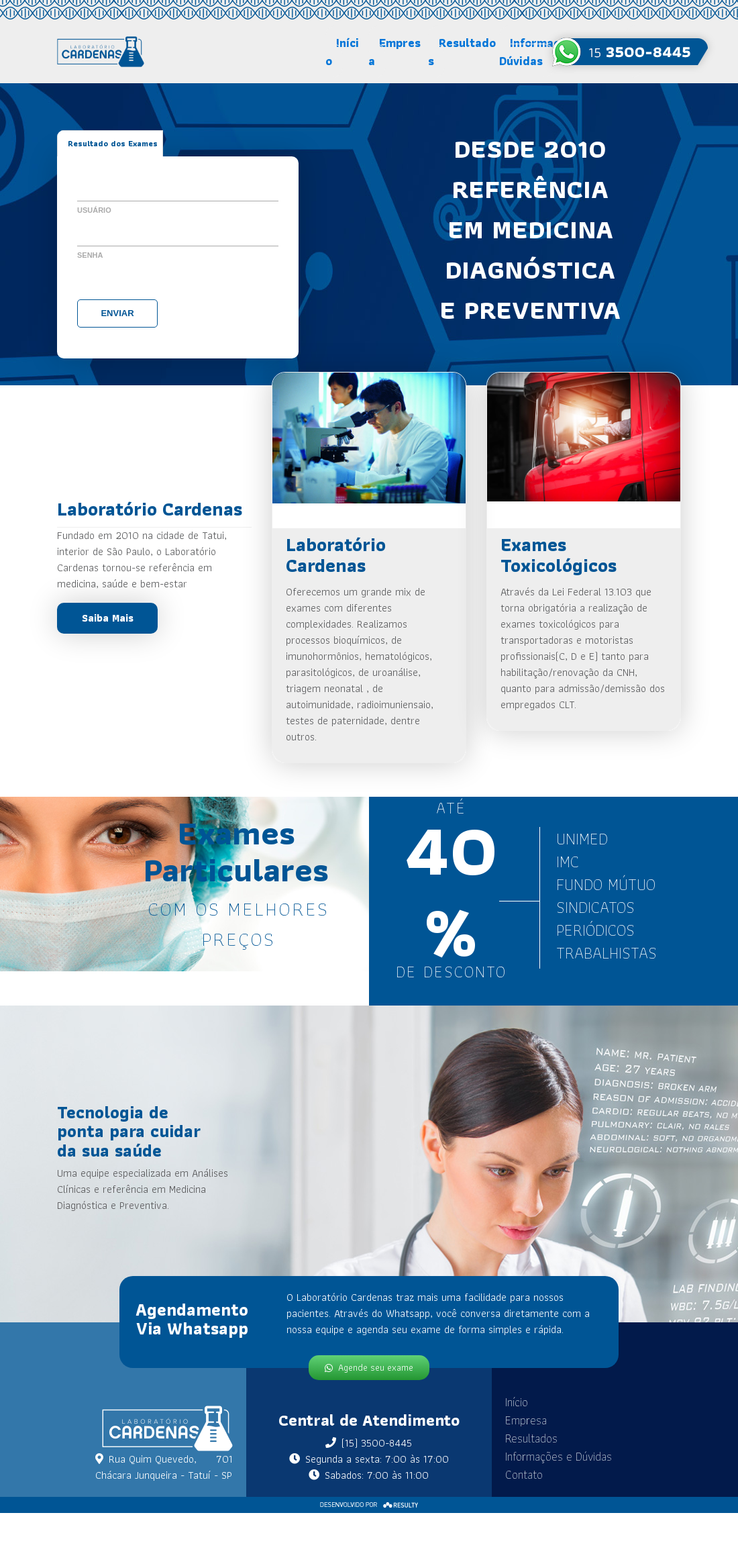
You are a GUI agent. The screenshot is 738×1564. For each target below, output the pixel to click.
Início (342, 51)
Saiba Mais (108, 617)
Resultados (462, 51)
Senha (90, 255)
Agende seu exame (369, 1366)
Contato (511, 1474)
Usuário (94, 210)
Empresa (394, 51)
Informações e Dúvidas (545, 1456)
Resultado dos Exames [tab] (113, 143)
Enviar (117, 313)
